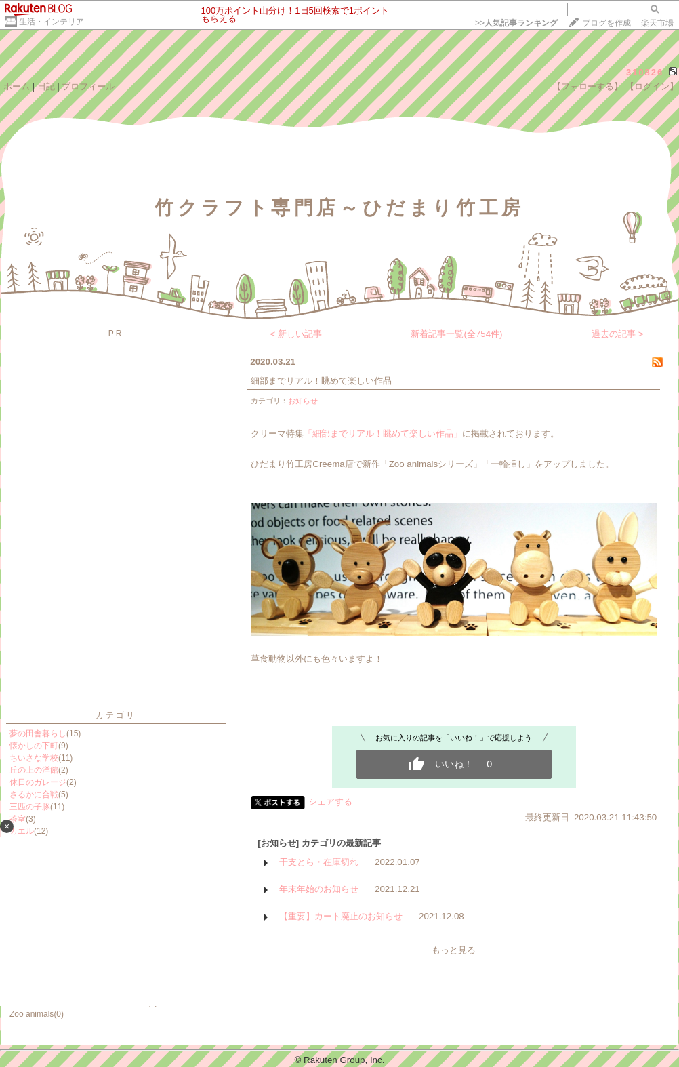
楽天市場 (657, 23)
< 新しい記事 (296, 334)
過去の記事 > (618, 334)
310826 (644, 72)
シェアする (330, 802)
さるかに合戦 (33, 794)
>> (516, 23)
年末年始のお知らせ (318, 889)
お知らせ (303, 401)
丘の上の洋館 (33, 770)
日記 (46, 86)
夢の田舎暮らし (37, 733)
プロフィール (88, 86)
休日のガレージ (37, 782)
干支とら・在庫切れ (318, 862)
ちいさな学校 (33, 758)
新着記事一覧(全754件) (456, 334)
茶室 (17, 819)
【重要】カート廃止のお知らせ (341, 916)
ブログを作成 (606, 23)
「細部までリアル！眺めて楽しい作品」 (383, 433)
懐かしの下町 (33, 745)
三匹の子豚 (29, 806)
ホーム (16, 86)
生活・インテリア (51, 21)
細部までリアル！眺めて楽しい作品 (321, 381)
